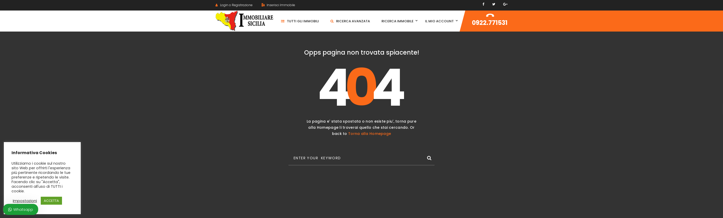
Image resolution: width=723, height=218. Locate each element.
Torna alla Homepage (369, 133)
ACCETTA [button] (51, 200)
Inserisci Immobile (278, 5)
